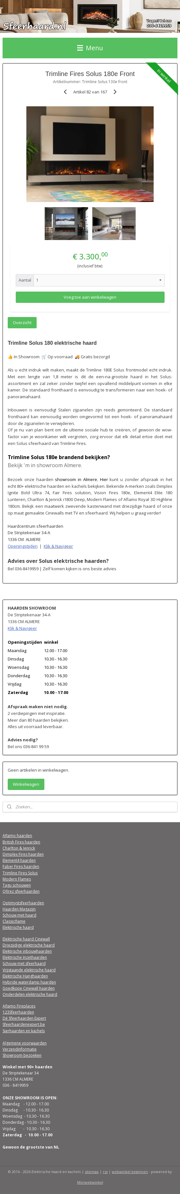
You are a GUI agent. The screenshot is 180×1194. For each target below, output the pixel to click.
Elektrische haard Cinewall (26, 939)
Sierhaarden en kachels (24, 1031)
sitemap (92, 1171)
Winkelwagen (26, 784)
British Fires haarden (21, 842)
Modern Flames (17, 879)
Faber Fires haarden (21, 866)
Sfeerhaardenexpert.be (24, 1024)
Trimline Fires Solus (20, 873)
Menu (90, 47)
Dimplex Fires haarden (23, 854)
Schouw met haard (19, 915)
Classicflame (14, 921)
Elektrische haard (18, 927)
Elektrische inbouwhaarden (27, 951)
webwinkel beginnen (130, 1171)
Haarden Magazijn (19, 909)
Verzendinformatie (20, 1049)
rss (105, 1171)
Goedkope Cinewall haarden (29, 988)
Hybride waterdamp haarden (29, 982)
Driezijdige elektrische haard (29, 945)
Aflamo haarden (17, 835)
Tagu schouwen (17, 885)
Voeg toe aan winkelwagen (90, 297)
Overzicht (22, 322)
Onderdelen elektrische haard (30, 994)
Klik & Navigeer (58, 546)
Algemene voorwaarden (25, 1043)
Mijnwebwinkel (90, 1182)
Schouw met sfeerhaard (24, 963)
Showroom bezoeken (22, 1055)
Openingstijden (23, 546)
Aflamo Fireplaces (19, 1006)
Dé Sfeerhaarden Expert (24, 1018)
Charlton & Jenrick (19, 848)
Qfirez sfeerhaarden (21, 891)
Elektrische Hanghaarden (25, 976)
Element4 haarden (19, 860)
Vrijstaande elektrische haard (29, 970)
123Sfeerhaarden (18, 1012)
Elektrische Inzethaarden (25, 957)
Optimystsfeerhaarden (23, 903)
